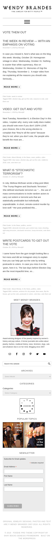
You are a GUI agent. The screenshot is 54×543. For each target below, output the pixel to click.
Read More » (12, 87)
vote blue (37, 294)
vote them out (16, 162)
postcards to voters (26, 294)
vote (8, 162)
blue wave (16, 160)
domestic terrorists (18, 228)
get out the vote (27, 99)
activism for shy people (27, 291)
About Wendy (16, 157)
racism (29, 225)
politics (38, 157)
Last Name (8, 485)
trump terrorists (37, 230)
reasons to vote (38, 99)
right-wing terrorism (9, 230)
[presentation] (26, 498)
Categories (8, 388)
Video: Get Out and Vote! (22, 109)
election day (16, 99)
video (43, 157)
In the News (26, 157)
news (33, 157)
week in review (17, 96)
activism (15, 291)
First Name (8, 476)
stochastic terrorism (24, 230)
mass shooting (43, 228)
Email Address (10, 467)
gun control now (31, 228)
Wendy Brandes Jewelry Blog (27, 8)
